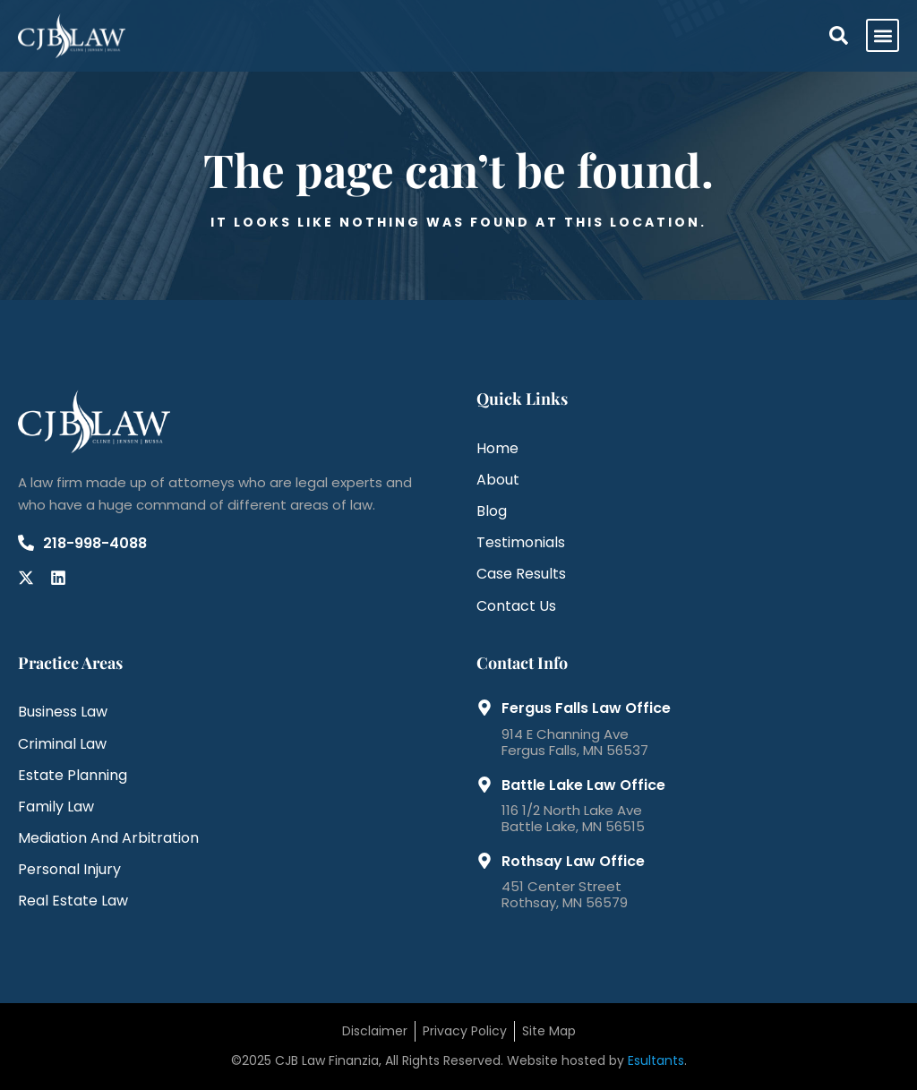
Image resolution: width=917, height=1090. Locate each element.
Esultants (656, 1060)
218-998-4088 (95, 543)
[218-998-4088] (26, 543)
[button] (882, 35)
